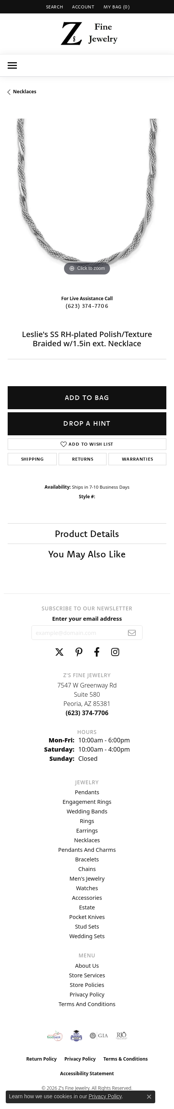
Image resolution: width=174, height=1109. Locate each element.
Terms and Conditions (87, 1004)
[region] (87, 198)
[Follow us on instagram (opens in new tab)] (115, 652)
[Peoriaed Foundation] (76, 1035)
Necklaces (24, 91)
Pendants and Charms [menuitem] (87, 849)
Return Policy (41, 1059)
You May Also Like (87, 554)
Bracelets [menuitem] (87, 859)
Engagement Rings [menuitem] (87, 801)
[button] (53, 6)
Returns (83, 459)
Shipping (32, 459)
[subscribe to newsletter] (132, 633)
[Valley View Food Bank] (55, 1035)
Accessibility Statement (87, 1073)
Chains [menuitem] (87, 869)
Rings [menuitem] (87, 821)
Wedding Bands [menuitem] (87, 811)
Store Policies (87, 984)
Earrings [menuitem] (87, 830)
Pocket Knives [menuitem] (87, 917)
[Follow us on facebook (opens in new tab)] (96, 652)
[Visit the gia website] (99, 1035)
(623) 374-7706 (87, 305)
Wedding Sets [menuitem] (87, 936)
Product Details (87, 533)
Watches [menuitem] (87, 888)
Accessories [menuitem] (87, 897)
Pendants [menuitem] (87, 792)
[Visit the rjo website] (121, 1035)
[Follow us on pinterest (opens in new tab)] (79, 652)
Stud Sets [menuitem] (87, 926)
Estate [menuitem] (87, 907)
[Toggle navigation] (12, 65)
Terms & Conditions (125, 1059)
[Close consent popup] (149, 1096)
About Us (87, 965)
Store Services (87, 975)
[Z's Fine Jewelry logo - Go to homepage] (87, 33)
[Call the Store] (87, 713)
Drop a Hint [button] (86, 423)
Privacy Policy (87, 994)
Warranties (137, 459)
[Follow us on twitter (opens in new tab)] (59, 652)
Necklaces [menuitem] (87, 840)
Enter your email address (87, 618)
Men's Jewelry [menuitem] (87, 878)
